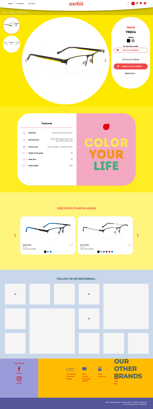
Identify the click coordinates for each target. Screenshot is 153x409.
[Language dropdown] (144, 3)
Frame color (33, 147)
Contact (85, 376)
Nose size (32, 159)
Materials (32, 133)
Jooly (116, 381)
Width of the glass (35, 153)
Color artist (70, 376)
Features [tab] (47, 123)
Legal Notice (143, 404)
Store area (101, 376)
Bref (115, 384)
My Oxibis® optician (86, 380)
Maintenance (33, 140)
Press (100, 374)
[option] (48, 235)
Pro (133, 3)
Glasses (69, 379)
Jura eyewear (71, 374)
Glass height (33, 166)
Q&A (84, 374)
